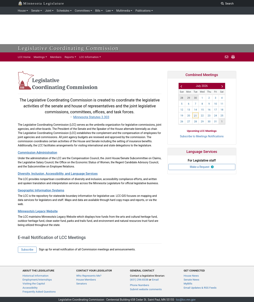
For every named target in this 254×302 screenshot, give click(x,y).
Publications (143, 10)
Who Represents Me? (89, 275)
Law (108, 10)
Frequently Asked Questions (39, 291)
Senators (81, 283)
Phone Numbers (139, 285)
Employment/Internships (37, 279)
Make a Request (202, 166)
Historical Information (36, 275)
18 (222, 109)
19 (181, 115)
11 (222, 103)
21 (195, 115)
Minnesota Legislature (41, 3)
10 (215, 103)
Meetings (39, 57)
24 (215, 115)
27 (188, 121)
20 (188, 115)
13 (188, 109)
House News (191, 275)
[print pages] (233, 57)
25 (222, 115)
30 (195, 97)
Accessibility (30, 287)
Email (155, 279)
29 (188, 97)
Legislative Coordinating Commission (68, 48)
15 (202, 109)
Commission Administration (37, 152)
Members (55, 57)
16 (209, 109)
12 (181, 109)
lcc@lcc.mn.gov (186, 299)
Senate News (191, 279)
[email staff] (226, 57)
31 (215, 121)
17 (215, 109)
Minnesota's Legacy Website (38, 211)
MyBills (188, 283)
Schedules (63, 10)
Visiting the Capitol (34, 283)
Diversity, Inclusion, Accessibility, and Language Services (58, 174)
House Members (86, 279)
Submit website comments (146, 289)
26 (181, 121)
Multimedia (123, 10)
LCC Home (24, 57)
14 (195, 109)
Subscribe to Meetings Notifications (202, 136)
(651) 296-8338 (139, 279)
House (22, 10)
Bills (97, 10)
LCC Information (89, 57)
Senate (35, 10)
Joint (48, 10)
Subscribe (27, 249)
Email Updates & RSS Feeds (200, 287)
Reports (69, 57)
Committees (82, 10)
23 (209, 115)
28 (181, 97)
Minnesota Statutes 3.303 (91, 117)
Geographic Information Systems (41, 190)
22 (202, 115)
